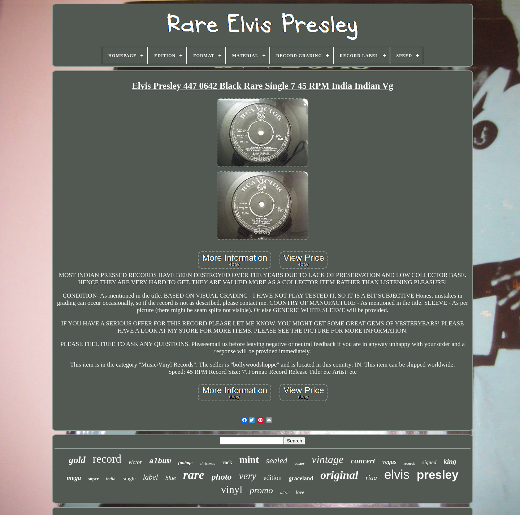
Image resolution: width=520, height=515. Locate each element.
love (300, 492)
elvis (397, 474)
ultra (284, 492)
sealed (276, 460)
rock (227, 462)
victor (135, 462)
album (160, 461)
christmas (207, 463)
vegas (389, 461)
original (339, 474)
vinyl (232, 489)
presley (438, 474)
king (450, 461)
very (247, 475)
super (93, 478)
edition (273, 477)
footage (185, 462)
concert (363, 460)
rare (193, 474)
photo (222, 476)
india (111, 478)
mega (73, 477)
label (150, 477)
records (409, 464)
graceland (301, 478)
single (129, 478)
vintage (327, 459)
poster (300, 463)
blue (170, 478)
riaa (371, 477)
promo (261, 490)
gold (77, 460)
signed (429, 462)
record (107, 459)
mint (249, 459)
